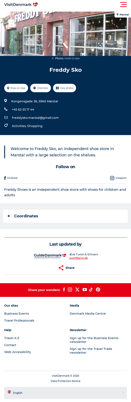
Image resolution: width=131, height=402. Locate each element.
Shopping (34, 126)
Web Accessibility (17, 352)
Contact (10, 345)
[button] (84, 4)
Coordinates (23, 216)
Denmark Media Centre (88, 313)
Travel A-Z (11, 338)
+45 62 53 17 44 (23, 109)
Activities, (19, 126)
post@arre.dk (78, 258)
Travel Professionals (19, 320)
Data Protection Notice (65, 381)
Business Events (16, 313)
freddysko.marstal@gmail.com (35, 118)
